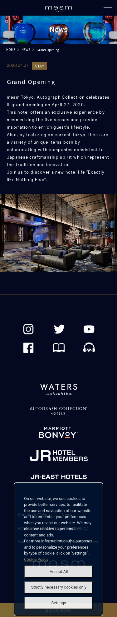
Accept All (59, 571)
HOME (10, 49)
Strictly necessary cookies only (58, 587)
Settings (58, 602)
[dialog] (58, 549)
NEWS (26, 49)
